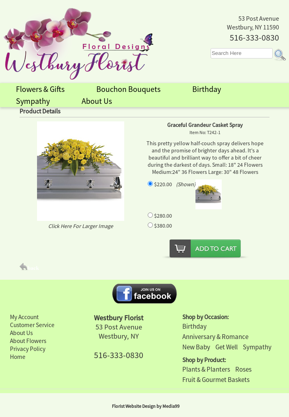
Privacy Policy (27, 349)
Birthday (194, 326)
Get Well (226, 347)
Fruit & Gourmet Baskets (216, 379)
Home (17, 356)
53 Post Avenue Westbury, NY (119, 331)
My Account (24, 317)
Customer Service (32, 325)
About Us (21, 333)
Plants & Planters (206, 369)
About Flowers (28, 341)
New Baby (196, 347)
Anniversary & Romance (215, 336)
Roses (243, 369)
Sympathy (257, 347)
